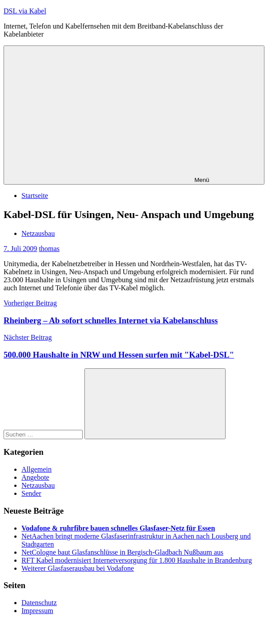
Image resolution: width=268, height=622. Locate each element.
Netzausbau (38, 233)
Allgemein (36, 469)
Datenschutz (39, 602)
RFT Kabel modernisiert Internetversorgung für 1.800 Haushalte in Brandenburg (136, 560)
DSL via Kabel (25, 11)
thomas (49, 248)
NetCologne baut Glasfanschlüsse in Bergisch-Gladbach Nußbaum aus (122, 552)
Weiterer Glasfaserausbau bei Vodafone (77, 568)
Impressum (37, 610)
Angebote (35, 477)
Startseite (34, 195)
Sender (31, 493)
